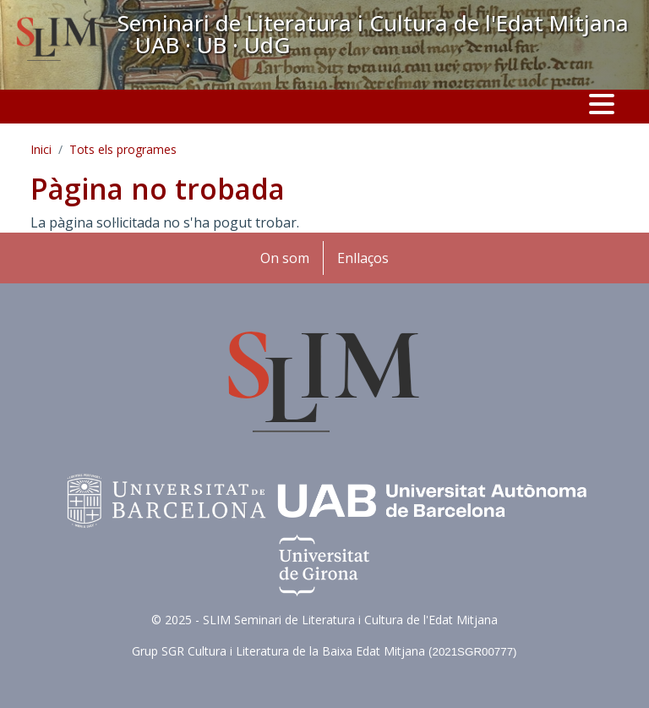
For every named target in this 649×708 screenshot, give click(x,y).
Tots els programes (123, 149)
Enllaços (363, 258)
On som (284, 258)
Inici (41, 149)
